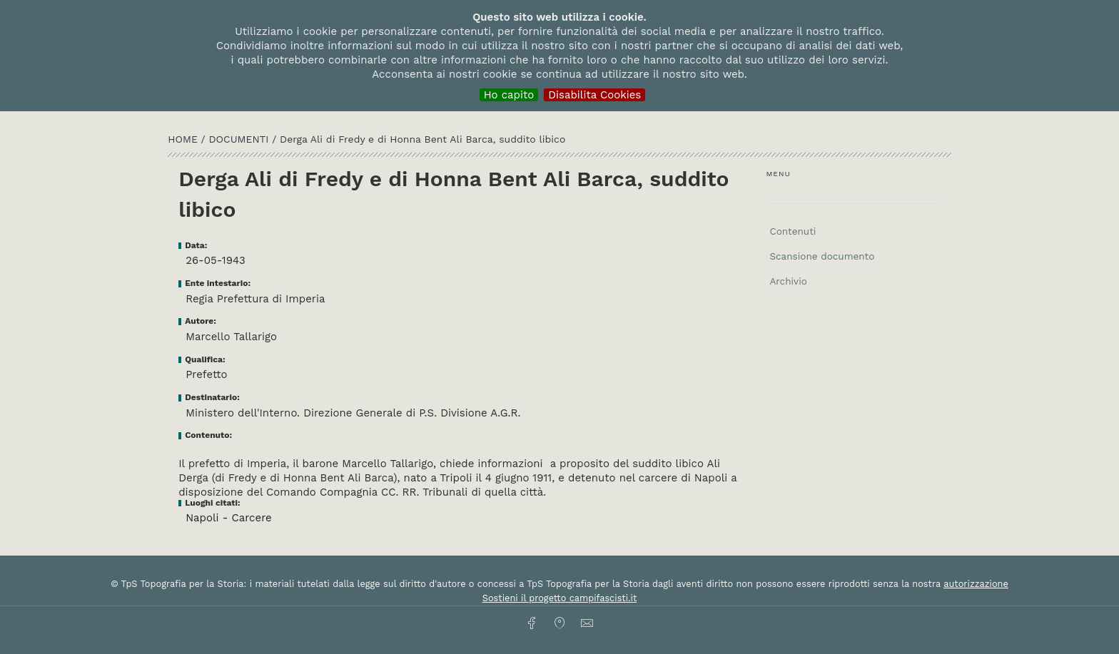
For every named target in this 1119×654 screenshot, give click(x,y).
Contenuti (792, 231)
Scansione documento (821, 256)
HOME (184, 139)
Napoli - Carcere (229, 517)
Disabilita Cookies (594, 94)
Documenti (241, 139)
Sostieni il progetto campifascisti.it (559, 598)
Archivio (787, 281)
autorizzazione (975, 583)
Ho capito (509, 94)
